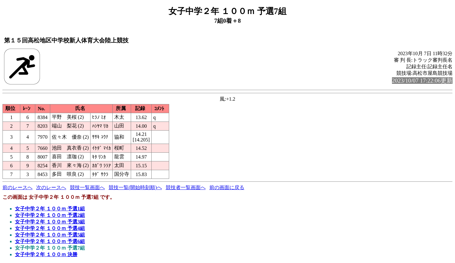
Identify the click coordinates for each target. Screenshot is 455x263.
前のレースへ (17, 187)
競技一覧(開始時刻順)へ (135, 187)
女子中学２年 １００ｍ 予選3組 (50, 221)
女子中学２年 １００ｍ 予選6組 (50, 241)
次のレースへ (51, 187)
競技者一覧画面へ (186, 187)
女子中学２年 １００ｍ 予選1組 (50, 208)
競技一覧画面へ (87, 187)
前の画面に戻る (226, 187)
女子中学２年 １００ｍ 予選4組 (50, 228)
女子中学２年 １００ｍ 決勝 (46, 254)
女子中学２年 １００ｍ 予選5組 (50, 234)
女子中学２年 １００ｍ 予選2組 (50, 215)
